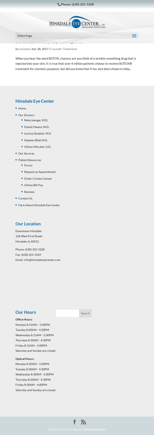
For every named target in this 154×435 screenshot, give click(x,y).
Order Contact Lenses (38, 178)
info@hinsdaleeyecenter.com (42, 259)
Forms (28, 165)
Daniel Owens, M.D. (36, 127)
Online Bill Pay (33, 185)
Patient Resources (29, 160)
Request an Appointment (40, 172)
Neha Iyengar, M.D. (36, 120)
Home (22, 108)
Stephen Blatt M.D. (36, 140)
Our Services (26, 153)
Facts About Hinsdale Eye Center (39, 205)
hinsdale (24, 49)
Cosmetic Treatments (63, 49)
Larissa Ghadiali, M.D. (38, 133)
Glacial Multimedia (93, 429)
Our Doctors (26, 115)
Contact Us (25, 198)
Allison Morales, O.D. (37, 146)
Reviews (29, 192)
